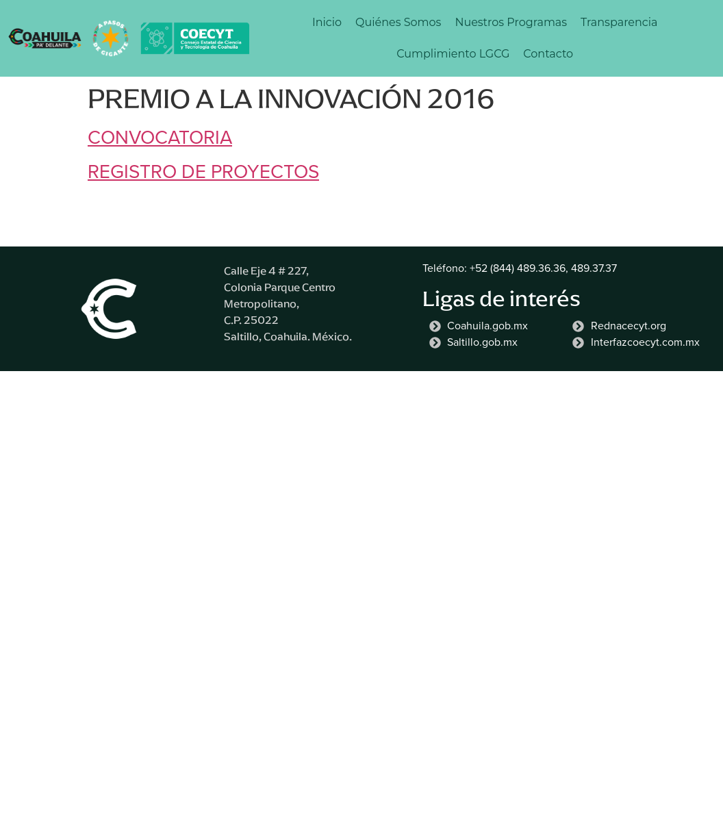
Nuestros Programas (511, 22)
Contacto (548, 53)
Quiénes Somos (398, 22)
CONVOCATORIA (160, 137)
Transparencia (619, 22)
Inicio (327, 22)
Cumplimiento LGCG (452, 53)
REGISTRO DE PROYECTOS (203, 171)
